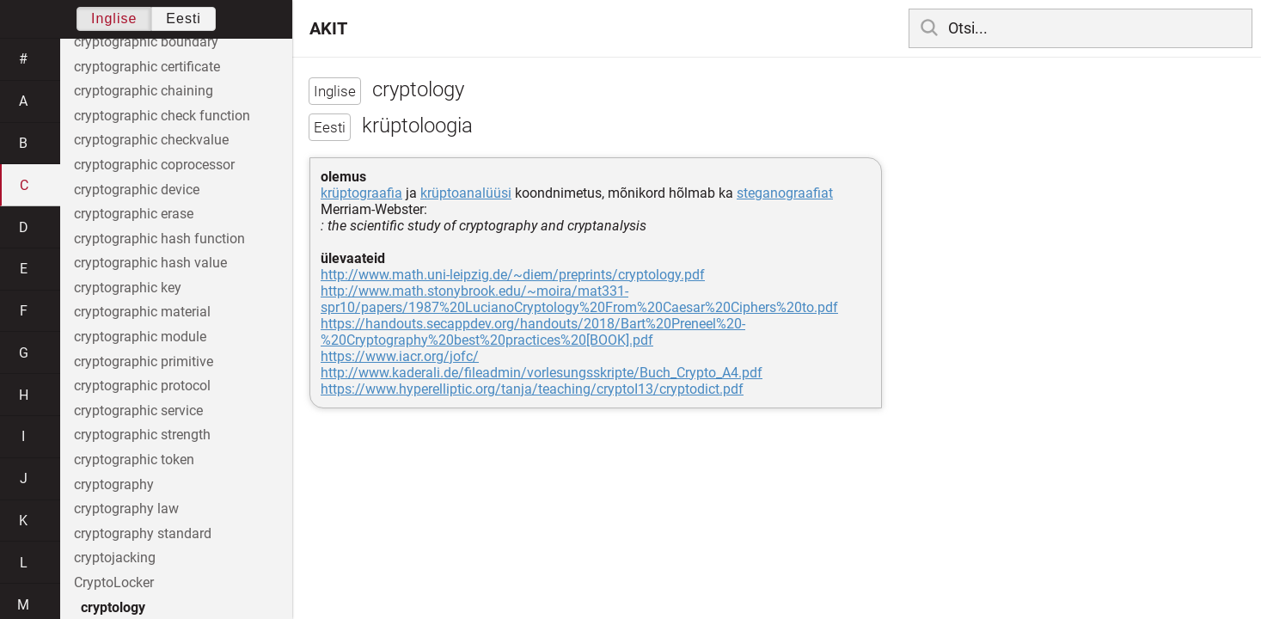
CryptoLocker (114, 582)
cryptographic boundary (146, 42)
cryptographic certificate (147, 66)
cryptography (114, 484)
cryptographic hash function (159, 238)
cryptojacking (115, 557)
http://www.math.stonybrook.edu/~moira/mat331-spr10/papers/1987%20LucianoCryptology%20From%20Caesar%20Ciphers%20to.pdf (579, 299)
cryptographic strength (142, 434)
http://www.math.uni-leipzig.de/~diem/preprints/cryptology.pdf (513, 275)
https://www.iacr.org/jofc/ (400, 356)
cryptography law (126, 508)
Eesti (183, 18)
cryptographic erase (133, 213)
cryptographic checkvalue (151, 140)
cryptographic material (142, 311)
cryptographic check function (162, 115)
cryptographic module (140, 336)
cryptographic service (138, 410)
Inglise (114, 18)
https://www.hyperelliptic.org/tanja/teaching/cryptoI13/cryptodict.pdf (532, 389)
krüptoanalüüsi (465, 193)
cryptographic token (134, 459)
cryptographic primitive (143, 361)
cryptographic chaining (143, 91)
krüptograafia (361, 193)
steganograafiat (785, 193)
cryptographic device (136, 189)
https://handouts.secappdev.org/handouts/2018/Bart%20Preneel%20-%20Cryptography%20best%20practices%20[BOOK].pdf (533, 332)
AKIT (328, 28)
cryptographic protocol (142, 385)
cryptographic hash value (150, 262)
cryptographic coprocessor (154, 164)
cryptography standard (142, 533)
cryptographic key (127, 287)
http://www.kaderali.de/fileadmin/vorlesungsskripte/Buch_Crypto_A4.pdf (541, 373)
